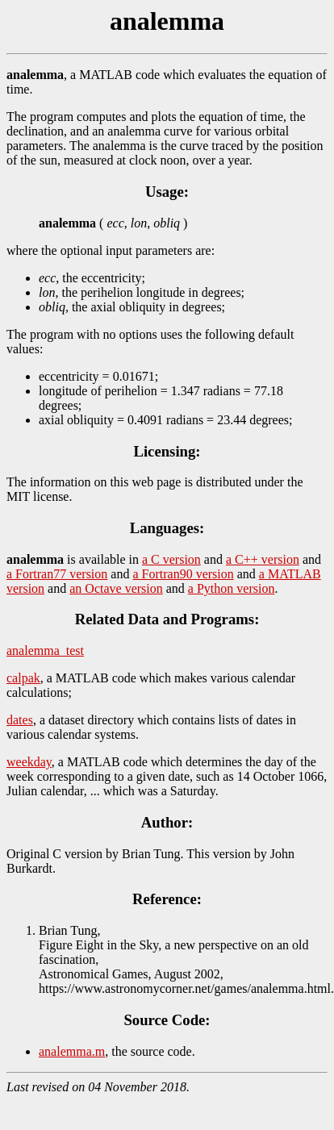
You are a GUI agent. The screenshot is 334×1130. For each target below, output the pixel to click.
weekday (29, 762)
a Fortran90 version (182, 574)
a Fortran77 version (56, 574)
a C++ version (262, 559)
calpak (23, 678)
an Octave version (116, 588)
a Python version (231, 588)
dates (19, 720)
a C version (171, 559)
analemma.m (72, 1051)
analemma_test (45, 650)
